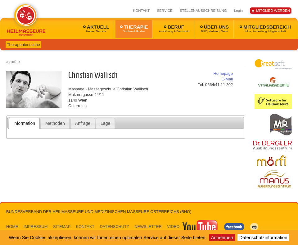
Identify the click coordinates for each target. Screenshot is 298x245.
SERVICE (164, 10)
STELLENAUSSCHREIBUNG (203, 10)
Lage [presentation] (105, 123)
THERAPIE (134, 28)
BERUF (174, 28)
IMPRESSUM (36, 226)
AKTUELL (96, 28)
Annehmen (222, 237)
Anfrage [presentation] (82, 123)
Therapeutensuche (23, 44)
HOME (12, 226)
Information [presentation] (24, 123)
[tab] (24, 123)
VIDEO (193, 226)
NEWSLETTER (147, 226)
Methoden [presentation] (55, 123)
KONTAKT (141, 10)
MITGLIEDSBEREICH (265, 28)
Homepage (223, 73)
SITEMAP (61, 226)
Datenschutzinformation (263, 237)
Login (238, 10)
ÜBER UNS (214, 28)
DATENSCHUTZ (114, 226)
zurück (14, 61)
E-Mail (227, 79)
